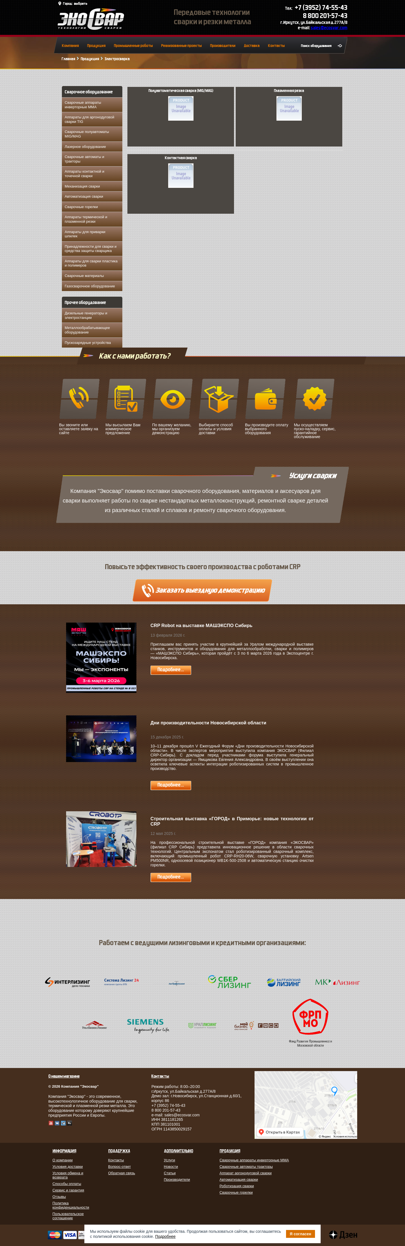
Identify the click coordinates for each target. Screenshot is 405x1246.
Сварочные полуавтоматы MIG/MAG (87, 134)
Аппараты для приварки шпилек (85, 234)
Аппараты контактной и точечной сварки (84, 173)
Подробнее (165, 1236)
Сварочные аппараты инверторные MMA (83, 104)
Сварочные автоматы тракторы (246, 1166)
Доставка (252, 45)
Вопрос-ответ (119, 1166)
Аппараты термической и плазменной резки (86, 219)
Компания (70, 45)
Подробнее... (171, 670)
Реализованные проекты (181, 45)
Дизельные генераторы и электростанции (86, 315)
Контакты (276, 45)
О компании (63, 1160)
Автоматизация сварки (84, 196)
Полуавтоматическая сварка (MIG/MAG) (180, 105)
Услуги (169, 1160)
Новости (171, 1166)
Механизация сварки (82, 186)
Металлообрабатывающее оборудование (87, 330)
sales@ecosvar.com (329, 27)
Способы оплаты (67, 1184)
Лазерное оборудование (85, 147)
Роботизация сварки (237, 1186)
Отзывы (59, 1197)
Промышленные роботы (133, 45)
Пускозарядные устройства (88, 343)
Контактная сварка (181, 172)
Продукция (96, 45)
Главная (68, 59)
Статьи (170, 1173)
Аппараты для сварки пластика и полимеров (91, 263)
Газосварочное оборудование (90, 286)
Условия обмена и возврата (68, 1175)
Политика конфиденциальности (71, 1205)
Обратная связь (121, 1173)
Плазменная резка (289, 105)
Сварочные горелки (81, 207)
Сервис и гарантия (68, 1190)
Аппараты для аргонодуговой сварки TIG (89, 119)
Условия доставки (68, 1166)
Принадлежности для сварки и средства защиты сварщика (90, 248)
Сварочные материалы (84, 276)
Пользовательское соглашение (68, 1216)
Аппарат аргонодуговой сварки (246, 1173)
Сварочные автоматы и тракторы (84, 159)
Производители (222, 45)
